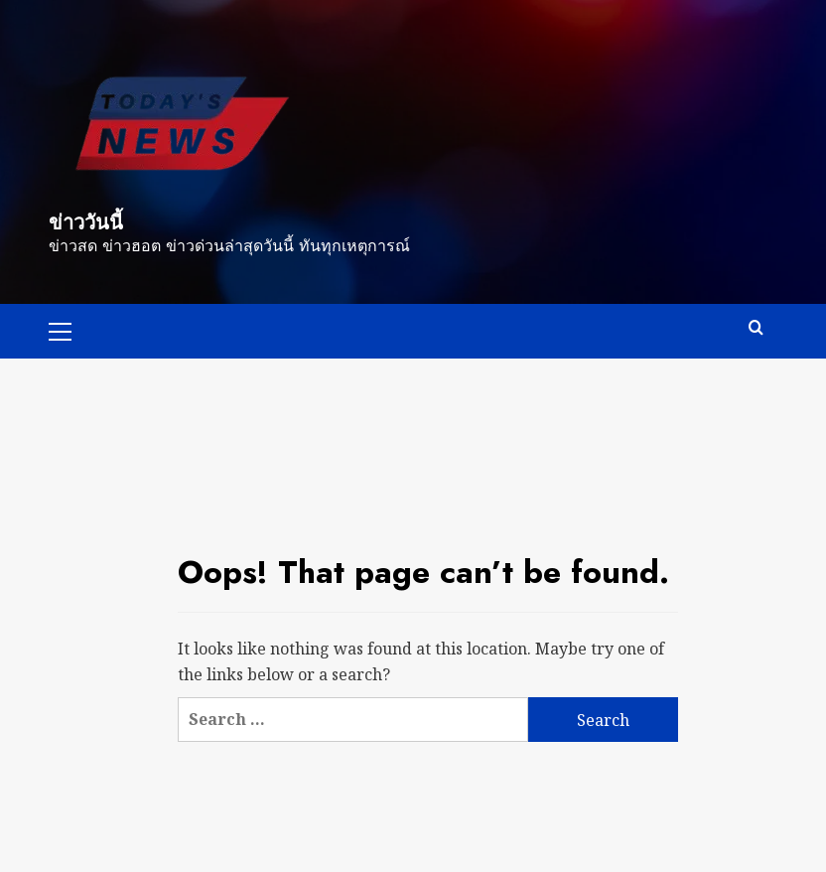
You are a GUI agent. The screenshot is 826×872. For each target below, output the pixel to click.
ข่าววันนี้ (86, 223)
